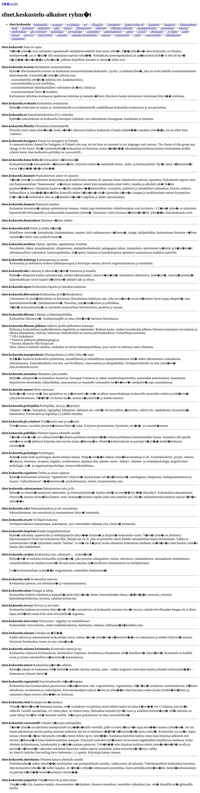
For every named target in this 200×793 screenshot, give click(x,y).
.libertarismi (83, 28)
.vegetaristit (121, 35)
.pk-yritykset (38, 31)
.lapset (67, 28)
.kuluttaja (43, 28)
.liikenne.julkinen (121, 28)
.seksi (129, 31)
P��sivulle (10, 3)
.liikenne (100, 28)
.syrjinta (172, 31)
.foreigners (113, 24)
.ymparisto (17, 38)
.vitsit (136, 35)
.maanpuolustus (146, 28)
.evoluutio (72, 24)
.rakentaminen (112, 31)
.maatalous (167, 28)
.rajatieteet (92, 31)
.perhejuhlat (18, 31)
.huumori (169, 24)
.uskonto (61, 35)
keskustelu (40, 24)
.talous (15, 35)
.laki (56, 28)
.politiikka (56, 31)
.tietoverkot (45, 35)
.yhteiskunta (172, 35)
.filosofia (96, 24)
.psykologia (75, 31)
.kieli (14, 28)
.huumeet (153, 24)
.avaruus (57, 24)
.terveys (28, 35)
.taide (185, 31)
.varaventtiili (153, 35)
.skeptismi (156, 31)
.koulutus (27, 28)
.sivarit (141, 31)
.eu (85, 24)
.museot (183, 28)
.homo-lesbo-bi (134, 24)
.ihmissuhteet (187, 24)
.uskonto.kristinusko (84, 35)
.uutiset (105, 35)
